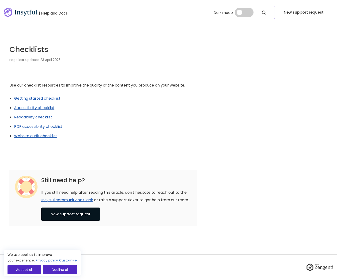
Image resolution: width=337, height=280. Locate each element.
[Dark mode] (244, 12)
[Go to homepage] (20, 12)
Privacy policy (47, 260)
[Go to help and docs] (53, 12)
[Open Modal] (263, 12)
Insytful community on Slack (67, 200)
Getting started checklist (37, 98)
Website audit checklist (35, 136)
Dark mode (223, 12)
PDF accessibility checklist (38, 126)
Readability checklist (33, 117)
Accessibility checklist (34, 107)
